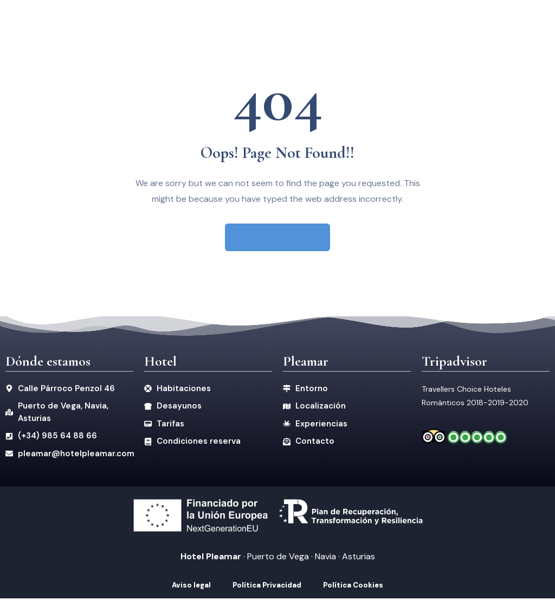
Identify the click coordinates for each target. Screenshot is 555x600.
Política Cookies (353, 586)
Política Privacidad (267, 586)
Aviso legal (191, 586)
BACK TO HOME (278, 238)
